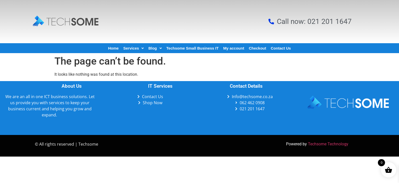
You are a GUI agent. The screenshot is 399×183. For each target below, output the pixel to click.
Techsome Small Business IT (192, 48)
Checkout (257, 48)
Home (113, 48)
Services (133, 48)
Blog (155, 48)
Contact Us (281, 48)
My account (233, 48)
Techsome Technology (328, 144)
